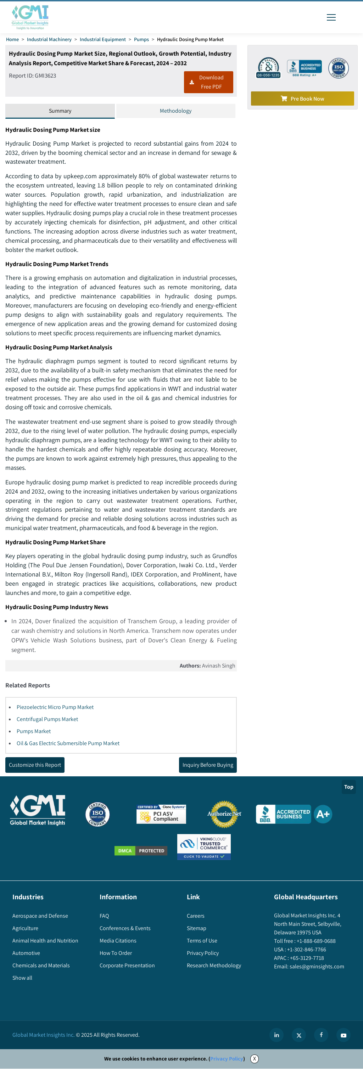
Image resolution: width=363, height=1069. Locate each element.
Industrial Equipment (103, 39)
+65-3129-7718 (306, 958)
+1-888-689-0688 (316, 941)
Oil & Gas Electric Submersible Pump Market (68, 744)
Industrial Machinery (49, 39)
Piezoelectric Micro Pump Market (55, 707)
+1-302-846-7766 (306, 950)
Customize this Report (35, 765)
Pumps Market (34, 732)
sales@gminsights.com (316, 967)
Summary (60, 110)
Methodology (175, 110)
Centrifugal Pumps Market (47, 720)
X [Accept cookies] (254, 1059)
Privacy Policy (226, 1059)
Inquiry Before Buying (208, 765)
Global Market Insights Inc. (43, 1035)
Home (12, 39)
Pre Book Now (302, 98)
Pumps (141, 39)
